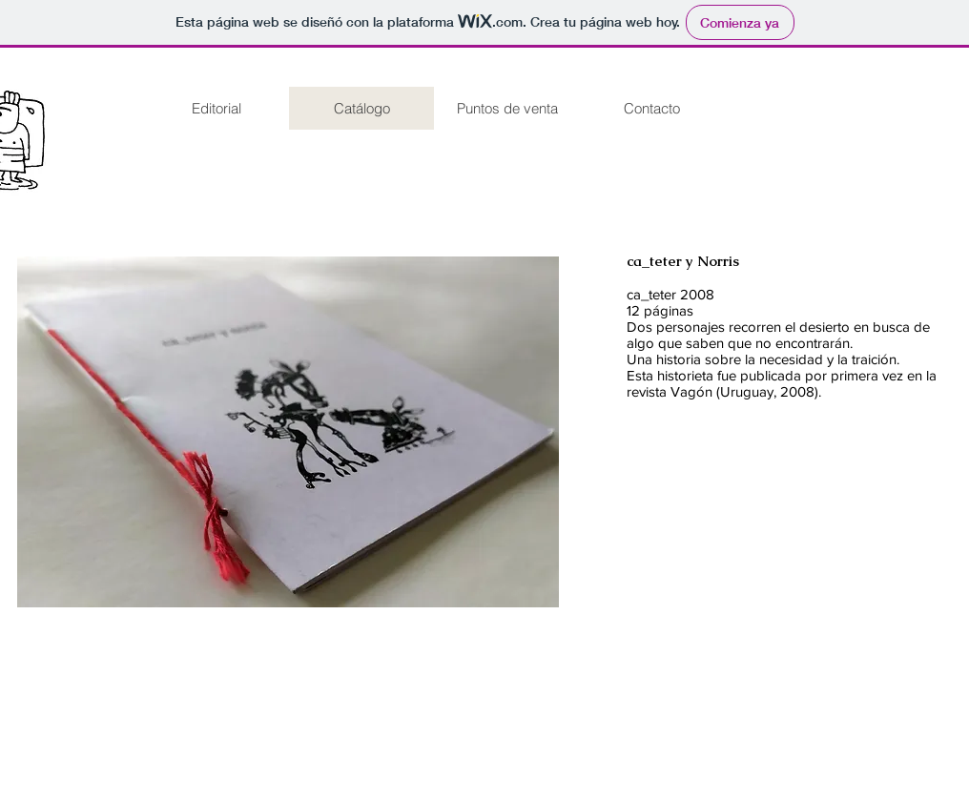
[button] (288, 431)
